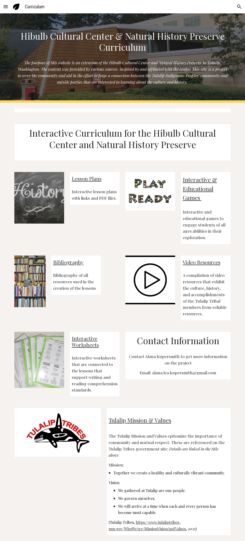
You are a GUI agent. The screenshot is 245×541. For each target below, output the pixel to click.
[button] (5, 6)
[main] (122, 41)
